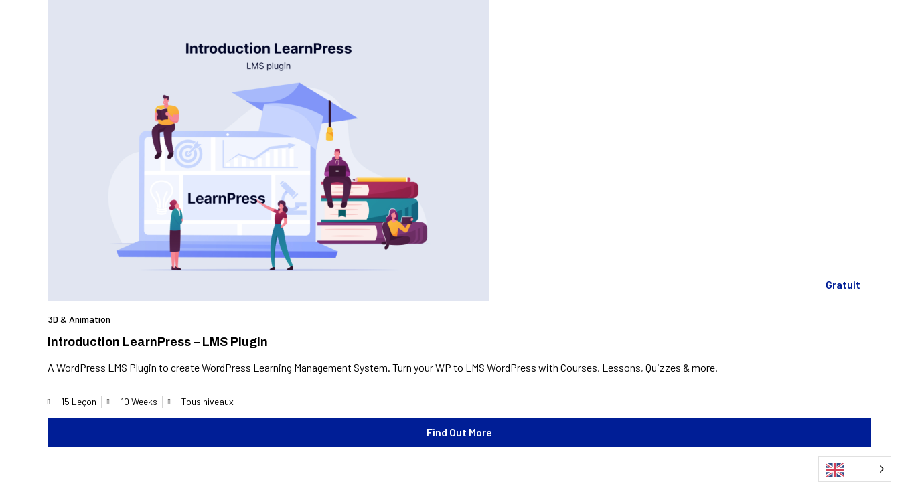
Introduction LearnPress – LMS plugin (158, 342)
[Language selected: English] (854, 469)
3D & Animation (79, 319)
